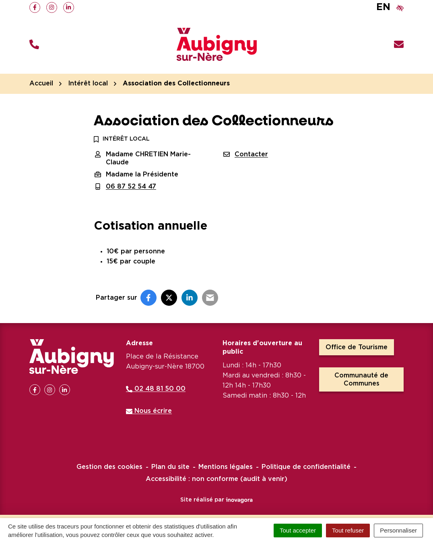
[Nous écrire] (399, 44)
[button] (34, 44)
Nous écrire (149, 411)
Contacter (251, 154)
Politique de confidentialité (306, 467)
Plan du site (170, 467)
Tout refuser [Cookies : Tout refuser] (348, 530)
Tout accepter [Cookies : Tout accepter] (298, 530)
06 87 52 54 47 (131, 186)
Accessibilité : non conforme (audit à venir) (216, 479)
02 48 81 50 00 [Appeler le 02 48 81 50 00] (156, 388)
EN (383, 7)
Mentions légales (225, 467)
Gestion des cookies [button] (109, 467)
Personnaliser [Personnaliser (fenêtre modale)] (398, 530)
